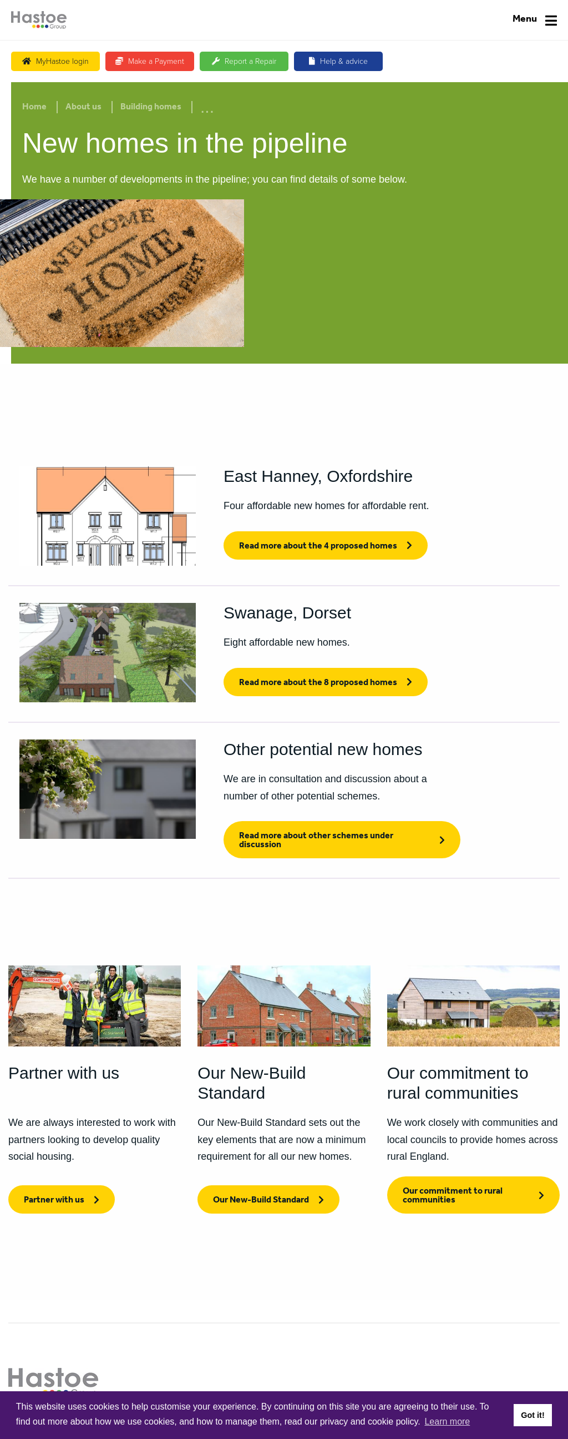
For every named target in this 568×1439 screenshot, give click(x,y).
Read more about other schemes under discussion (316, 841)
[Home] (39, 20)
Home (34, 107)
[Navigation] (535, 20)
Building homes (150, 107)
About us (83, 107)
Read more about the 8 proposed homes (318, 683)
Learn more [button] (447, 1421)
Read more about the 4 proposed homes (318, 546)
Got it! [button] (532, 1415)
